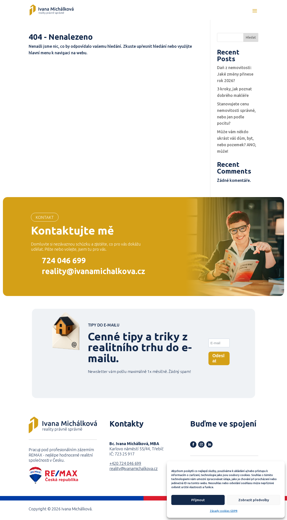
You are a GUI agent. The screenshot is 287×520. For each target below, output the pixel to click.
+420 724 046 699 (125, 463)
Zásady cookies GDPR (223, 510)
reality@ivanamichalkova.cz (93, 271)
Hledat (251, 37)
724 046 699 (64, 260)
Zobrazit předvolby (253, 500)
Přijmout (198, 500)
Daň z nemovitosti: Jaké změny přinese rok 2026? (235, 74)
